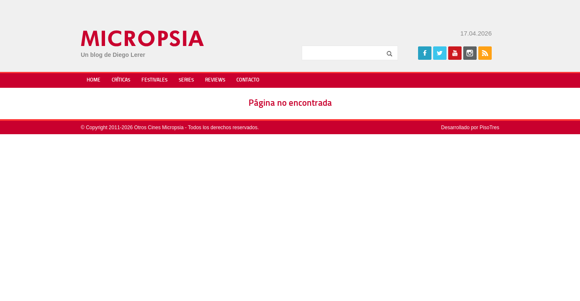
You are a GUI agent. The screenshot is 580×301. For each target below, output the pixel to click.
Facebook (424, 53)
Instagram (470, 53)
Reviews (215, 80)
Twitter (440, 53)
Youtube (455, 53)
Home (93, 80)
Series (186, 80)
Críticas (121, 80)
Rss (485, 53)
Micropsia (143, 38)
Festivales (154, 80)
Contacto (247, 80)
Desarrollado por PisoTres (470, 127)
